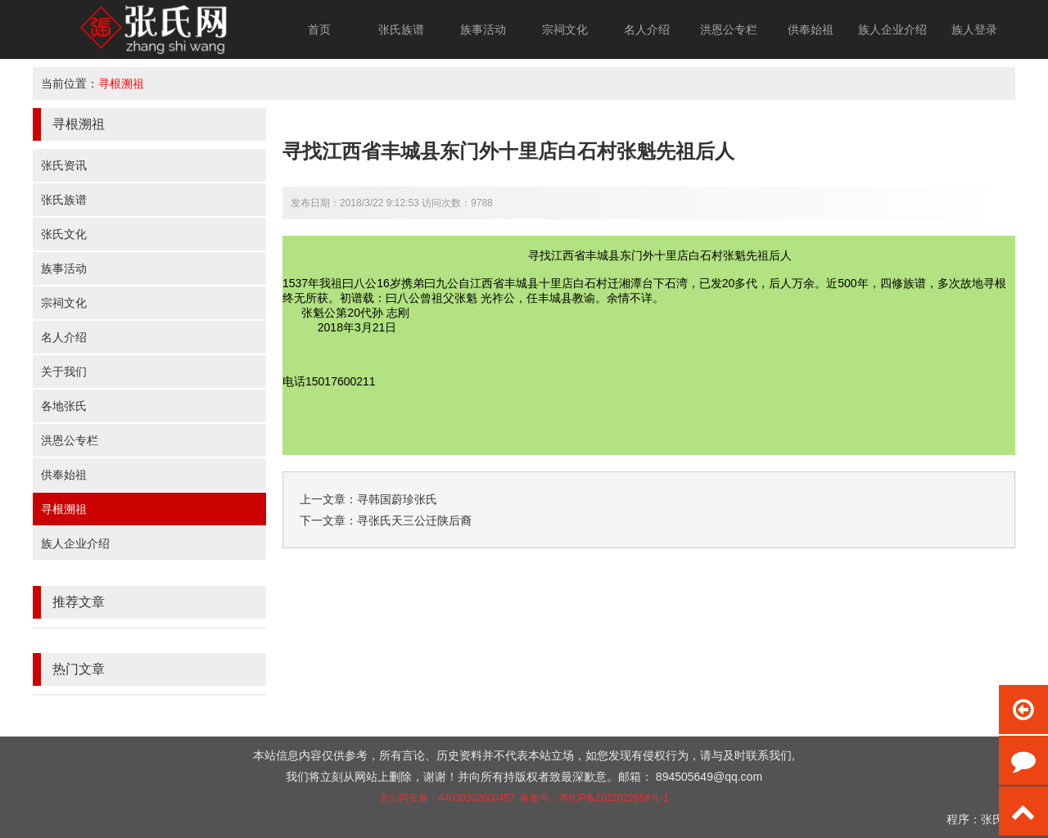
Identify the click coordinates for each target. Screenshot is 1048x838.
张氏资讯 (64, 165)
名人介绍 (647, 29)
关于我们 (64, 371)
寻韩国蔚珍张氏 (397, 499)
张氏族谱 (401, 29)
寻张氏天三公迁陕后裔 (414, 520)
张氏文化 (64, 234)
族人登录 (974, 29)
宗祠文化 (565, 29)
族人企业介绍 (892, 29)
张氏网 (998, 819)
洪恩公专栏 (728, 29)
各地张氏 (64, 405)
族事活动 (483, 29)
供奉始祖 (810, 29)
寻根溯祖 (121, 83)
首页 (319, 29)
